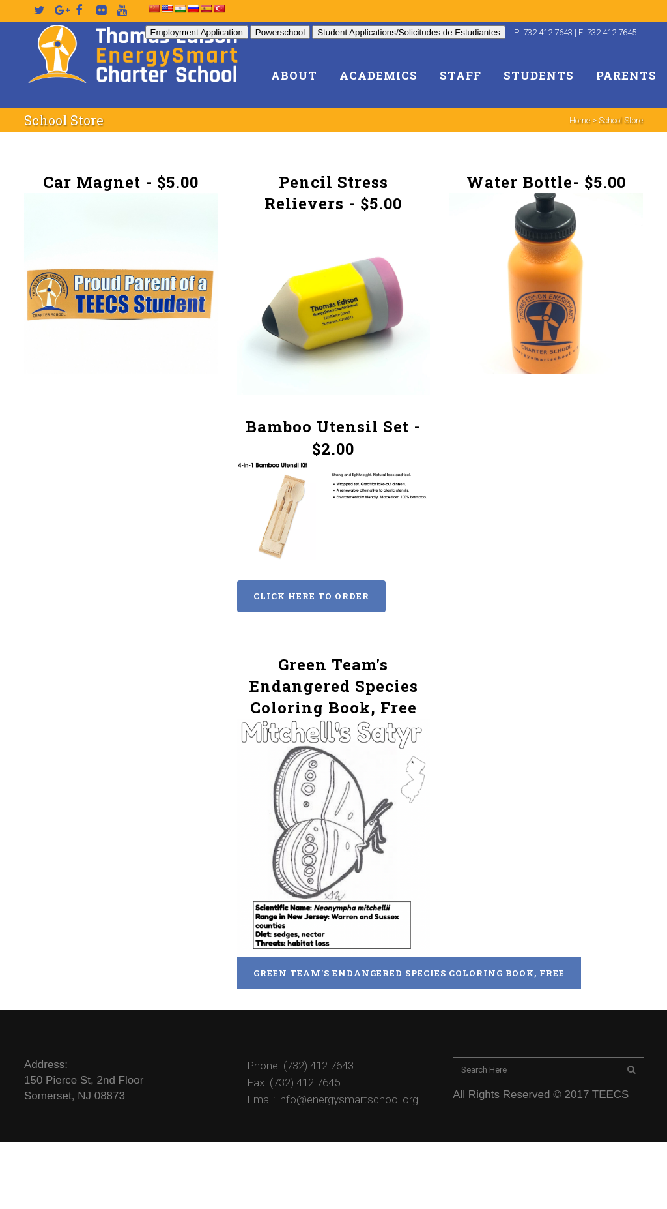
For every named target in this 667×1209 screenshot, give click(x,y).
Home (579, 120)
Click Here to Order (311, 596)
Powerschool (280, 32)
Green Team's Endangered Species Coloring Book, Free (409, 973)
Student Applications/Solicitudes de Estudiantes (408, 32)
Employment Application (196, 32)
